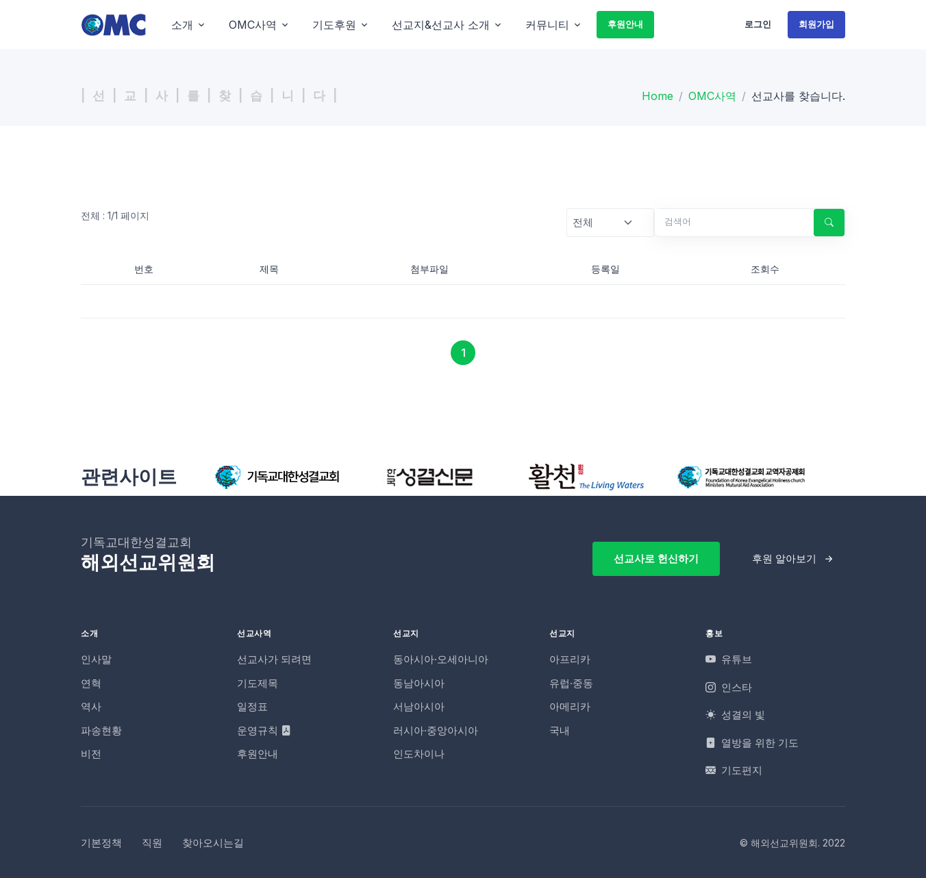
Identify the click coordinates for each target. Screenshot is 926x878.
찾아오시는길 (213, 842)
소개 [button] (182, 25)
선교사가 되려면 (274, 659)
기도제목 (257, 683)
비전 (91, 753)
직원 (152, 842)
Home (657, 96)
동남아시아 (419, 683)
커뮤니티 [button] (547, 25)
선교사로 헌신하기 (656, 558)
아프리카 (569, 659)
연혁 (91, 683)
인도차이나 (419, 753)
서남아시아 (419, 706)
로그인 (757, 23)
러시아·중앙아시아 (435, 730)
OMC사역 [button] (253, 25)
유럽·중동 (571, 683)
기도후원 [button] (334, 25)
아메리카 (569, 706)
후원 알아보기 (784, 558)
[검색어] (729, 222)
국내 (559, 730)
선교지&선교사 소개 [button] (441, 25)
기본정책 (101, 842)
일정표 (252, 706)
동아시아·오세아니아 (440, 659)
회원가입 (816, 23)
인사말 (96, 659)
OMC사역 (712, 96)
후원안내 (625, 23)
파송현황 (101, 730)
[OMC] (114, 24)
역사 (91, 706)
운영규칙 (264, 730)
